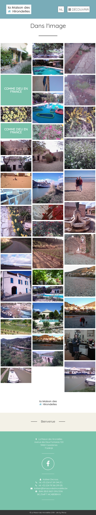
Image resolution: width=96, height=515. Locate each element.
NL (61, 9)
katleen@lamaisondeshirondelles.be (50, 488)
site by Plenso (61, 513)
